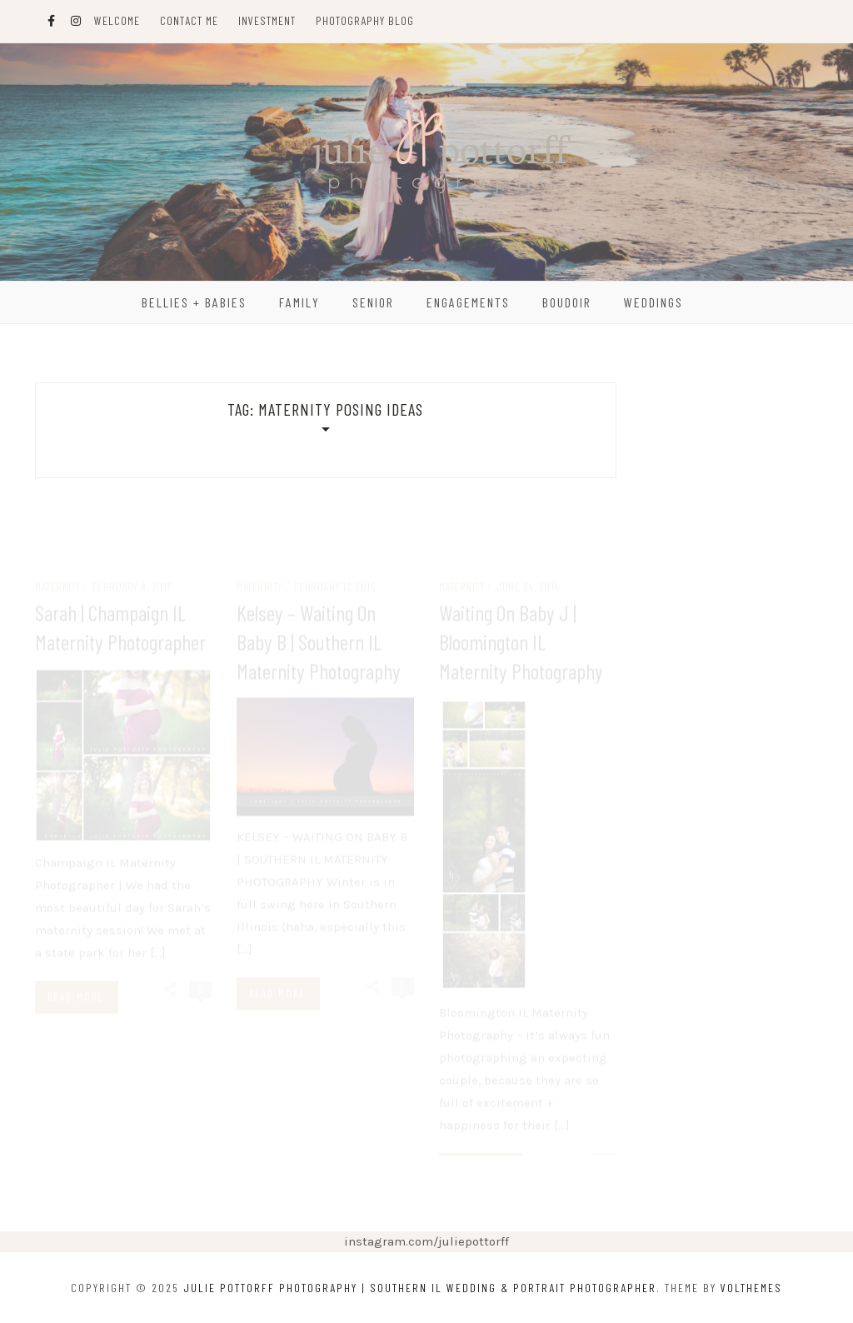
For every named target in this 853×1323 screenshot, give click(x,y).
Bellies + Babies (194, 302)
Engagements (468, 302)
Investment (267, 20)
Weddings (653, 302)
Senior (373, 302)
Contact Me (189, 20)
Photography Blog (365, 20)
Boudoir (566, 302)
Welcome (117, 20)
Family (299, 302)
